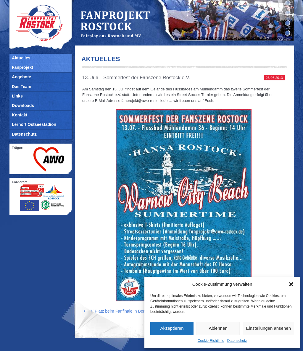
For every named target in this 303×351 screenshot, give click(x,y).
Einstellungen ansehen (268, 328)
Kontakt (19, 115)
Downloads (23, 105)
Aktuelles (21, 58)
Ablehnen (218, 328)
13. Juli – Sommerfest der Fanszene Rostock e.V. (136, 77)
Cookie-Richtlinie (211, 341)
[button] (291, 284)
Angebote (21, 76)
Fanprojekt (22, 67)
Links (17, 96)
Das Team (21, 86)
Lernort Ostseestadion (34, 124)
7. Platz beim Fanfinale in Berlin (115, 311)
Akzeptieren (171, 328)
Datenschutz (237, 341)
